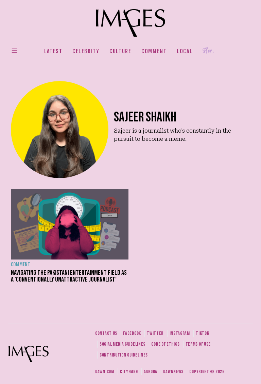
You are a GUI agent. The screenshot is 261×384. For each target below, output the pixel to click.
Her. (208, 51)
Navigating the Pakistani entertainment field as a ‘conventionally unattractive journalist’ (69, 276)
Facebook (132, 333)
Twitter (155, 333)
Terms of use (198, 344)
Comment (154, 51)
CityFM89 (129, 372)
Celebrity (85, 51)
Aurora (150, 372)
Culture (120, 51)
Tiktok (202, 333)
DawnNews (173, 372)
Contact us (106, 333)
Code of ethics (165, 344)
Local (184, 51)
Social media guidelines (122, 344)
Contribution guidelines (124, 355)
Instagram (180, 333)
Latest (53, 51)
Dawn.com (104, 372)
